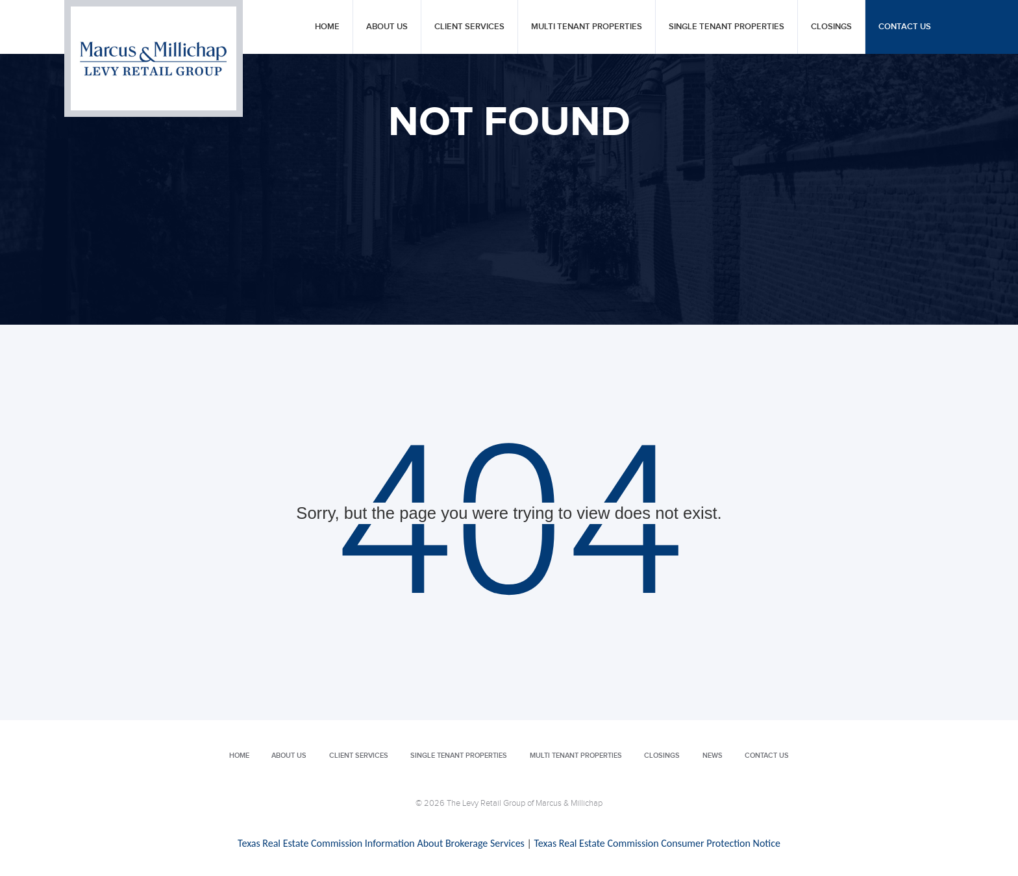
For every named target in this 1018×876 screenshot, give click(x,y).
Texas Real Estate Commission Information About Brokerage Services (381, 843)
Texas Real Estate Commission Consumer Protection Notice (657, 843)
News (712, 755)
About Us (387, 27)
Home (327, 27)
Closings (831, 27)
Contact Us (904, 27)
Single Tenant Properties (726, 27)
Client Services (469, 27)
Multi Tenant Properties (586, 27)
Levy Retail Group (153, 58)
